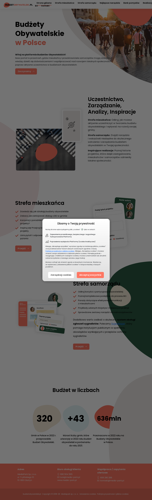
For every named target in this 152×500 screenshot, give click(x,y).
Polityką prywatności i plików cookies (60, 251)
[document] (76, 250)
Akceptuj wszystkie (90, 274)
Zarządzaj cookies (61, 274)
